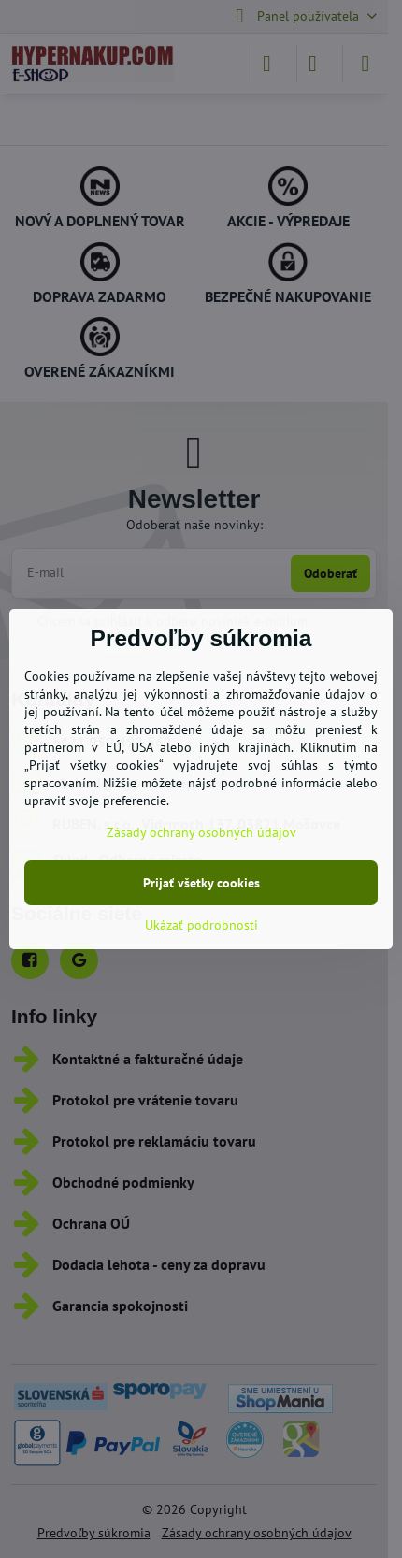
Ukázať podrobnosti (201, 924)
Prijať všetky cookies (201, 882)
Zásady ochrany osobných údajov (201, 832)
